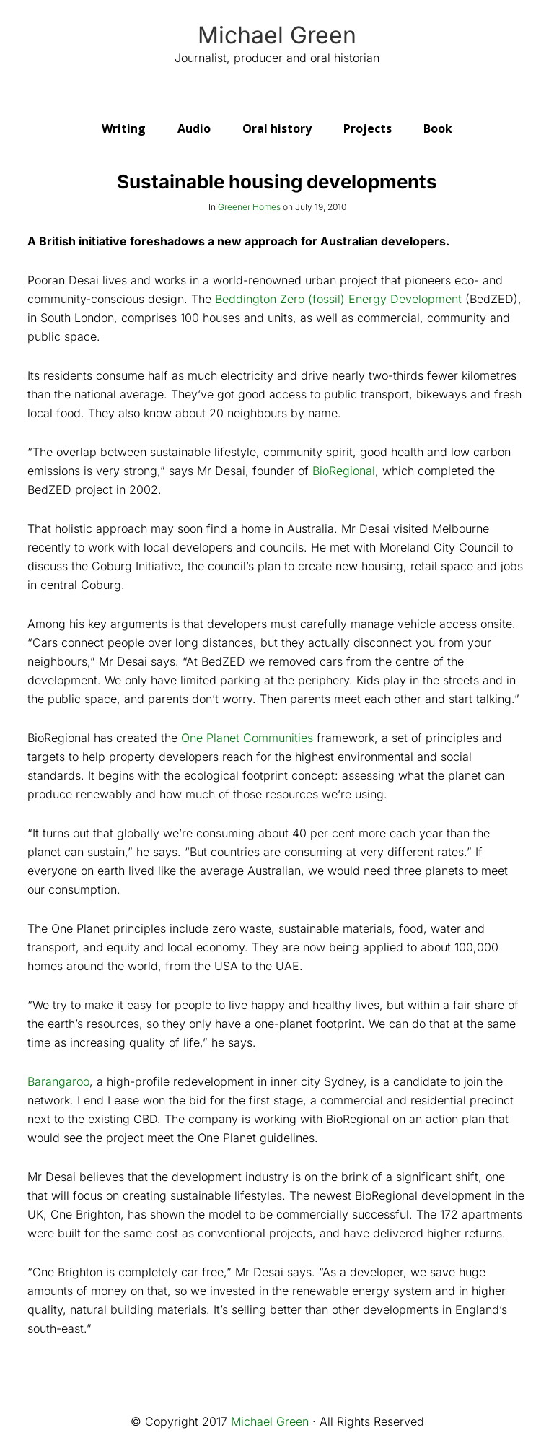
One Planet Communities (247, 738)
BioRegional (343, 470)
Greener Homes (249, 206)
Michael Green (277, 35)
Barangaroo (58, 1081)
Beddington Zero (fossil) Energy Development (336, 299)
